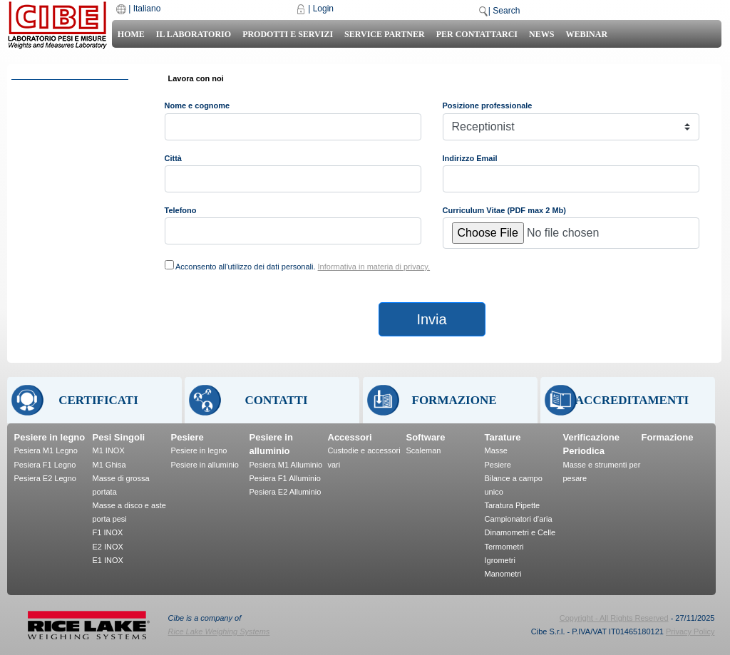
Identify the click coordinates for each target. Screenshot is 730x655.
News (541, 34)
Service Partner (384, 34)
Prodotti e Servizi (287, 34)
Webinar (586, 34)
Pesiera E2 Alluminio (286, 492)
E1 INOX (108, 560)
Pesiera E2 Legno (45, 478)
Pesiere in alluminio (205, 464)
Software (426, 437)
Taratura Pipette (512, 505)
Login (323, 9)
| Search (504, 11)
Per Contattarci (477, 34)
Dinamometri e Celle (520, 532)
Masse (496, 450)
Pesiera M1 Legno (46, 450)
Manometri (503, 573)
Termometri (504, 546)
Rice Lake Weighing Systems (219, 631)
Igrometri (500, 560)
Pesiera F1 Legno (45, 464)
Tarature (503, 437)
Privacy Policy (690, 631)
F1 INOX (108, 532)
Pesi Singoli (119, 437)
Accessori (350, 437)
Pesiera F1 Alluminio (285, 478)
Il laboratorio (193, 34)
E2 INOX (108, 546)
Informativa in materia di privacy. (374, 266)
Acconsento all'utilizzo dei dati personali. (302, 266)
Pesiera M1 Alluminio (286, 464)
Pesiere (187, 437)
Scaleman (423, 450)
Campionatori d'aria (518, 519)
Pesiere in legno (50, 437)
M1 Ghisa (109, 464)
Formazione (668, 437)
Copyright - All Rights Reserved (614, 618)
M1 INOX (109, 450)
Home (131, 34)
